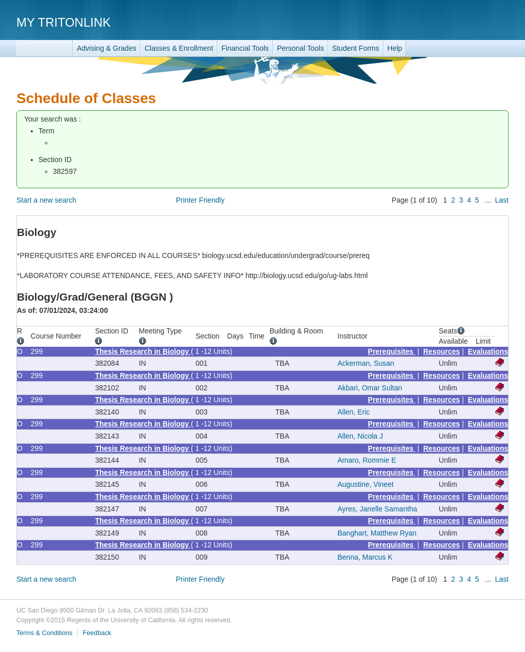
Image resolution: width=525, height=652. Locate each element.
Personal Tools (300, 48)
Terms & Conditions (44, 633)
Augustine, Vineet (365, 484)
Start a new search (46, 200)
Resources (441, 351)
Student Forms (355, 48)
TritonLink (44, 48)
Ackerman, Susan (365, 363)
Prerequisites (392, 351)
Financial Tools (245, 48)
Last (502, 200)
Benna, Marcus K (364, 557)
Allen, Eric (353, 412)
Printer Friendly (200, 200)
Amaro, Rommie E (366, 460)
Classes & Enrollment (179, 48)
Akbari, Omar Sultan (369, 388)
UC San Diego (450, 21)
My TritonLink (63, 22)
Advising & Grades (106, 48)
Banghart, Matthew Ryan (376, 533)
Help (395, 48)
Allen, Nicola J (360, 436)
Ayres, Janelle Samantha (377, 509)
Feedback (97, 633)
